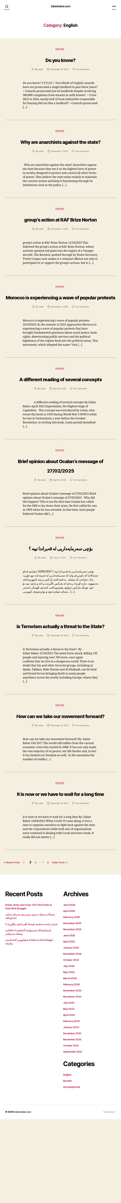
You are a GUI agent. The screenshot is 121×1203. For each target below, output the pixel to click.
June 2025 (69, 1019)
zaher (39, 70)
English (60, 50)
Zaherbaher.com (60, 6)
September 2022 (72, 1135)
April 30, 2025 (59, 430)
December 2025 (72, 1007)
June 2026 (69, 988)
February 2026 (71, 1001)
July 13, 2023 (59, 610)
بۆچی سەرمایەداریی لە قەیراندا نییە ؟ (60, 595)
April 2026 (69, 994)
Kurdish (67, 1164)
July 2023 (69, 1086)
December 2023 (72, 1074)
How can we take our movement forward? (60, 784)
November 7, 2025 (60, 162)
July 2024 (69, 1050)
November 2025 (72, 1013)
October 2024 (71, 1043)
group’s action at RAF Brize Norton (60, 235)
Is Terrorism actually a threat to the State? (60, 683)
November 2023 (72, 1080)
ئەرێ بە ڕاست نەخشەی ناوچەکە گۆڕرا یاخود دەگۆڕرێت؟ (31, 1008)
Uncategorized (71, 1170)
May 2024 (69, 1056)
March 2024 (70, 1062)
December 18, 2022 (59, 698)
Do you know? (60, 60)
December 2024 (72, 1037)
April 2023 (69, 1098)
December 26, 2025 (59, 70)
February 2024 (71, 1068)
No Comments (83, 70)
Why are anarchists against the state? (60, 147)
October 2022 (71, 1129)
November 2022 (72, 1123)
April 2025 (69, 1025)
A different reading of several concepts (60, 415)
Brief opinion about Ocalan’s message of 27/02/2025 (60, 507)
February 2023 (71, 1105)
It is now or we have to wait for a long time (60, 872)
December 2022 (72, 1117)
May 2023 (69, 1092)
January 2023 (71, 1111)
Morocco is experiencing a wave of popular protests (60, 323)
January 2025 (71, 1031)
